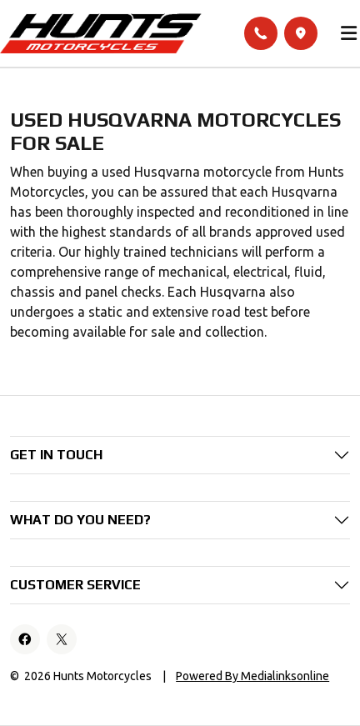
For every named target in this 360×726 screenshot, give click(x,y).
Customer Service (75, 585)
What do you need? (80, 520)
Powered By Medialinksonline (252, 676)
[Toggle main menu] (349, 33)
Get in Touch (56, 455)
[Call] (261, 33)
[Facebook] (25, 639)
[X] (62, 639)
